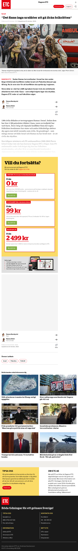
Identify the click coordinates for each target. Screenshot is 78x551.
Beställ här (11, 195)
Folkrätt (22, 361)
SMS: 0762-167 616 (9, 520)
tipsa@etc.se (7, 517)
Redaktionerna (45, 523)
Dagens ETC (57, 2)
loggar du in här (24, 169)
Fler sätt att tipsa (8, 523)
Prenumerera (58, 6)
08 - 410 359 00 (46, 520)
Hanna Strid (10, 106)
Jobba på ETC (7, 531)
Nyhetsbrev (44, 535)
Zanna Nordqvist (12, 101)
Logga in (68, 6)
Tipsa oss (6, 488)
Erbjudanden (45, 538)
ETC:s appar (44, 531)
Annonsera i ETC (8, 535)
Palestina (13, 361)
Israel (4, 14)
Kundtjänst (44, 517)
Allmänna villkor (8, 538)
